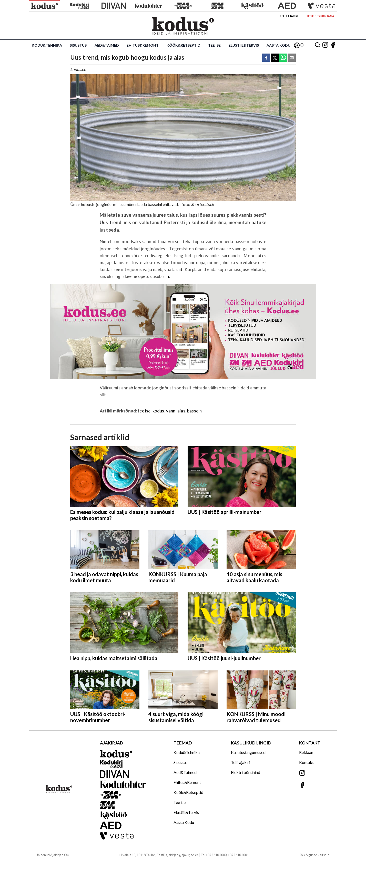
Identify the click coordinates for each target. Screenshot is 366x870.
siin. (166, 276)
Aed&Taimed (107, 45)
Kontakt (306, 762)
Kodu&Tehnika (47, 45)
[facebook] (266, 58)
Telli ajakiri (289, 16)
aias (181, 410)
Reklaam (306, 752)
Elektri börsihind (245, 772)
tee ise (144, 410)
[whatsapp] (283, 58)
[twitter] (275, 58)
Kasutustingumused (248, 752)
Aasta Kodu (278, 45)
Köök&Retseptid (183, 45)
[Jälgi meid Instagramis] (325, 45)
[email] (292, 58)
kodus (158, 410)
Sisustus (78, 45)
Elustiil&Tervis (244, 45)
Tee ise (214, 45)
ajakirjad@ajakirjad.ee (182, 855)
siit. (180, 269)
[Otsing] (317, 45)
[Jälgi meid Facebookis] (333, 45)
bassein (194, 410)
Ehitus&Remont (143, 45)
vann (171, 410)
